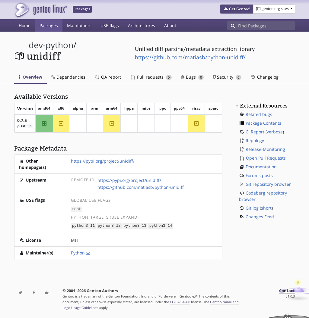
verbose (275, 132)
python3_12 (109, 225)
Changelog (264, 77)
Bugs (192, 77)
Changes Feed (260, 217)
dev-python (51, 45)
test (76, 208)
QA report (107, 77)
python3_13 (134, 225)
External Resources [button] (264, 106)
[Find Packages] (266, 25)
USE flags (109, 25)
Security (227, 77)
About (170, 25)
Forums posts (259, 175)
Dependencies (68, 77)
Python (78, 252)
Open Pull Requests (266, 158)
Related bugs (259, 114)
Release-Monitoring (265, 149)
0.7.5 (22, 120)
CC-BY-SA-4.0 (180, 301)
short (266, 208)
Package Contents (263, 123)
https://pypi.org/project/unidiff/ (103, 161)
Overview (30, 77)
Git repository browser (268, 184)
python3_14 (160, 225)
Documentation (261, 167)
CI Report (255, 132)
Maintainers (79, 25)
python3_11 (83, 225)
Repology (255, 140)
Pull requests (151, 77)
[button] (236, 9)
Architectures (141, 25)
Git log (252, 208)
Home (24, 25)
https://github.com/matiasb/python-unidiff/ (190, 57)
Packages (49, 25)
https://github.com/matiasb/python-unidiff (140, 187)
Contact (287, 290)
